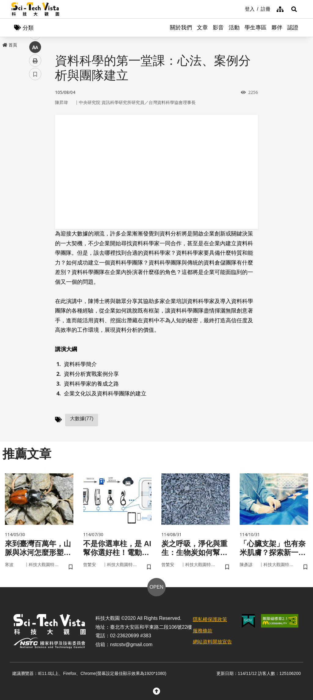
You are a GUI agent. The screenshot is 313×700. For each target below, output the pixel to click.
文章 (202, 27)
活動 (234, 27)
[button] (294, 9)
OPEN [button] (156, 587)
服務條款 (202, 630)
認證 (292, 27)
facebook (35, 117)
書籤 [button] (35, 184)
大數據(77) (81, 418)
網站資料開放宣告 (212, 641)
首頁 (9, 45)
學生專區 (256, 27)
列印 (35, 171)
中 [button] (35, 157)
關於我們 (181, 27)
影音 (218, 27)
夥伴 (276, 27)
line (33, 143)
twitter (35, 130)
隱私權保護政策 (210, 619)
